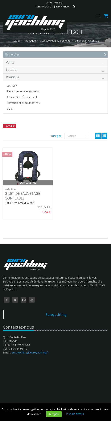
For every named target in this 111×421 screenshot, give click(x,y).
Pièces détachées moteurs (23, 91)
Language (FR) (54, 2)
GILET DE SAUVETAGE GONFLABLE (22, 196)
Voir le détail (28, 182)
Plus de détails (75, 414)
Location (55, 70)
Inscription (62, 6)
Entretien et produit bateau (23, 103)
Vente (55, 63)
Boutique (55, 78)
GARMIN (12, 85)
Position (77, 136)
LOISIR (11, 108)
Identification (44, 6)
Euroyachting (56, 314)
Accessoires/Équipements (23, 97)
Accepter (53, 414)
